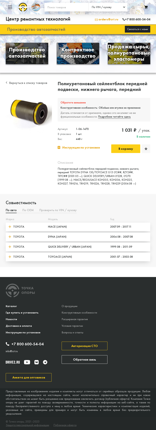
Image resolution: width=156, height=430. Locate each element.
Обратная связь (84, 359)
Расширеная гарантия (75, 319)
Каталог (11, 306)
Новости (11, 319)
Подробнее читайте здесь (114, 116)
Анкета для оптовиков (28, 377)
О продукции (69, 306)
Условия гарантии (72, 326)
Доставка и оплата (19, 326)
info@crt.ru (12, 351)
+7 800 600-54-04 (25, 344)
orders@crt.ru (106, 19)
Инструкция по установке (23, 332)
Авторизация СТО (84, 346)
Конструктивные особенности (79, 312)
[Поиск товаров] (66, 7)
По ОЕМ (28, 210)
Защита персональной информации (27, 425)
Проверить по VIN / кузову (58, 210)
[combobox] (108, 7)
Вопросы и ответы (72, 332)
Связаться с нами (137, 29)
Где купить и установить (22, 312)
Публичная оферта (64, 425)
